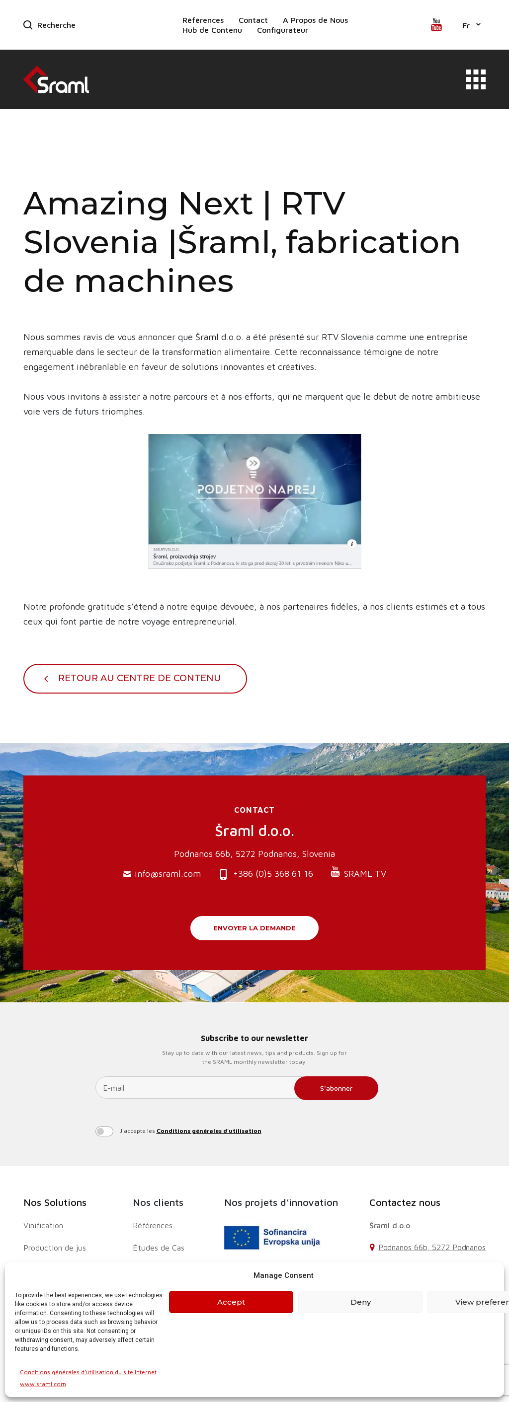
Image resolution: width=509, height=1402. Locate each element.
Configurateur (282, 29)
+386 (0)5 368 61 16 (265, 874)
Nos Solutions (54, 1202)
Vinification (43, 1225)
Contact (253, 19)
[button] (472, 25)
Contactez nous (404, 1202)
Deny (360, 1302)
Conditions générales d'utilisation (209, 1130)
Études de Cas (158, 1247)
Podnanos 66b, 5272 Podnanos (432, 1247)
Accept (231, 1302)
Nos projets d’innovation (281, 1202)
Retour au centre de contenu (139, 678)
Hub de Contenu (212, 29)
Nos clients (158, 1202)
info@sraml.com (162, 874)
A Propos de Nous (315, 19)
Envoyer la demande (254, 928)
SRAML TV (358, 872)
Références (203, 19)
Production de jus (54, 1247)
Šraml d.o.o (389, 1225)
